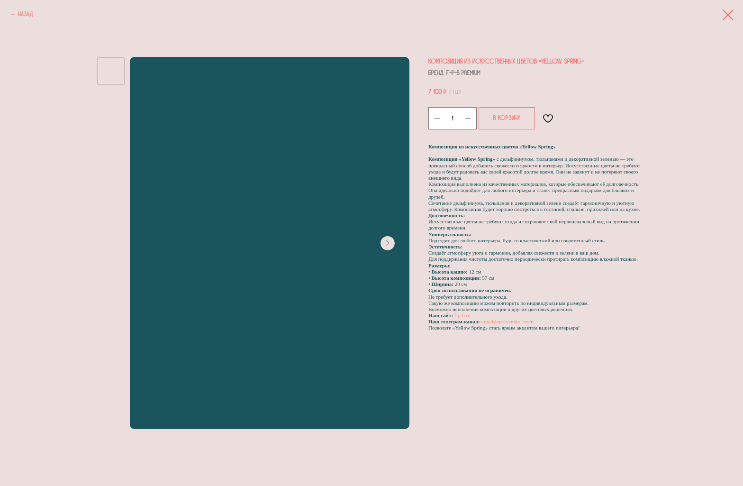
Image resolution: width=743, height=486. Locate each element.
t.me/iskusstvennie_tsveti (507, 321)
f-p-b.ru (462, 315)
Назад (25, 14)
